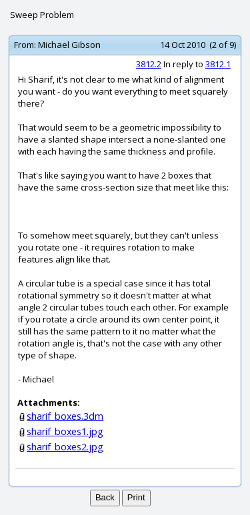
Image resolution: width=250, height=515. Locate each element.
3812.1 (218, 64)
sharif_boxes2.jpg (65, 446)
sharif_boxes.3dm (65, 416)
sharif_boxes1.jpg (65, 431)
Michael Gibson (69, 45)
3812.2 (148, 64)
